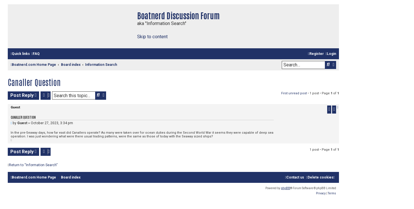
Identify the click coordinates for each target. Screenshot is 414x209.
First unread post (294, 93)
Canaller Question (34, 82)
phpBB (285, 188)
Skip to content (152, 36)
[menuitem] (35, 54)
